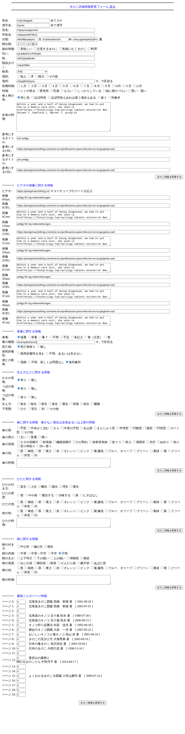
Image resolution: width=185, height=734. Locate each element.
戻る (112, 6)
